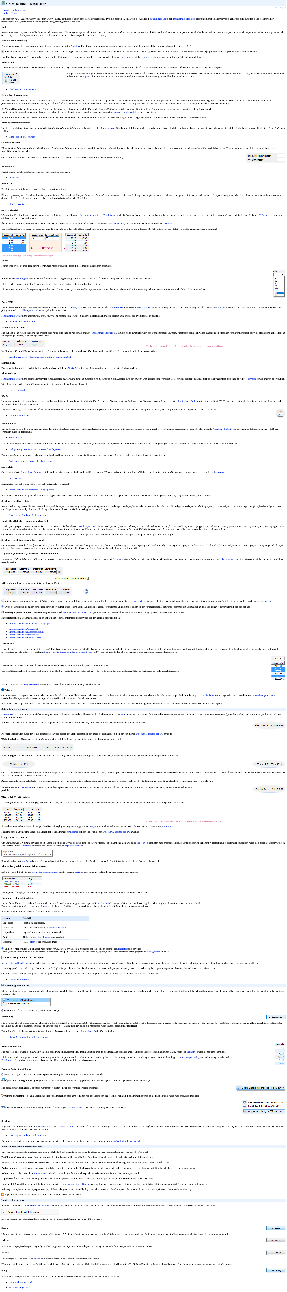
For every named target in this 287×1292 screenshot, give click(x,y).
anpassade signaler (74, 845)
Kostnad (74, 831)
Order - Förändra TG (19, 415)
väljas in (141, 842)
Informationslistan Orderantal (23, 628)
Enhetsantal (14, 177)
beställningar (44, 937)
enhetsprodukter (228, 558)
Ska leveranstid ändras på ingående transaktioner (68, 651)
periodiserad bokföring (17, 963)
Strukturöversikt (17, 204)
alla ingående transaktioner (76, 1184)
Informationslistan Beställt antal (24, 634)
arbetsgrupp (218, 472)
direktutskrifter (75, 1107)
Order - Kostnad (17, 390)
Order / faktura (9, 13)
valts (123, 714)
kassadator (168, 223)
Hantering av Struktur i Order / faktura (27, 515)
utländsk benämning (152, 57)
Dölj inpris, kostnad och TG (149, 733)
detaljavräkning (66, 1126)
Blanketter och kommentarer (23, 89)
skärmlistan (8, 714)
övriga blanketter (206, 695)
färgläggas (27, 861)
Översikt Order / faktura (14, 10)
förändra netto (41, 1173)
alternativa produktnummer (45, 871)
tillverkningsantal (57, 927)
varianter (79, 871)
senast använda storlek (125, 112)
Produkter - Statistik (222, 428)
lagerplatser (139, 601)
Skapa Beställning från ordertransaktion (28, 1037)
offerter (33, 941)
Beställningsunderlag (189, 1057)
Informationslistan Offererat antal (25, 637)
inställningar (20, 278)
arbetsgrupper (153, 951)
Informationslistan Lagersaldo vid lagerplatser (31, 489)
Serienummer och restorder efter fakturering (30, 461)
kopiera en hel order (40, 1205)
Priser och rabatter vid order (22, 321)
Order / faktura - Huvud (20, 1282)
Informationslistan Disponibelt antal (26, 631)
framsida (166, 826)
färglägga (44, 906)
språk (122, 57)
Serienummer (15, 437)
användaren (118, 223)
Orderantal (103, 903)
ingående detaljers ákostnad (126, 1141)
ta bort (37, 1258)
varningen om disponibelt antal (78, 612)
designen (85, 76)
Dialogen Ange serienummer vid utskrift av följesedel (35, 449)
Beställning (7, 1060)
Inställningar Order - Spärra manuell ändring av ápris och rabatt (40, 356)
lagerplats (123, 948)
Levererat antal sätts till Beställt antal (98, 215)
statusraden (26, 845)
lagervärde (251, 378)
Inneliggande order (30, 684)
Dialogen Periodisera (19, 979)
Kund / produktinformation (22, 136)
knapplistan (95, 826)
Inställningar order (106, 128)
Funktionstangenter (18, 1287)
